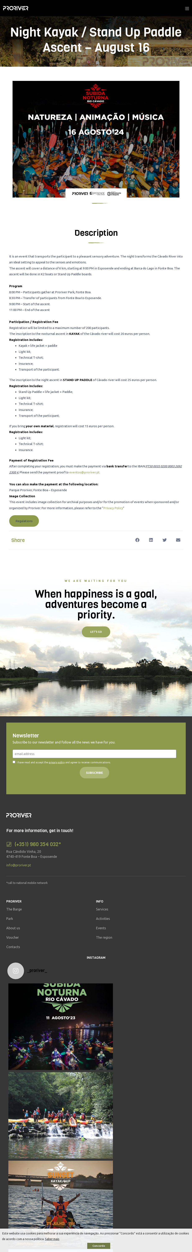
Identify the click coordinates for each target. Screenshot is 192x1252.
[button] (24, 521)
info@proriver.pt (18, 865)
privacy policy (57, 762)
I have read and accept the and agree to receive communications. (64, 762)
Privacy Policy (113, 508)
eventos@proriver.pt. (84, 472)
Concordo (98, 1245)
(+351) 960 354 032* (38, 844)
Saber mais (52, 1239)
